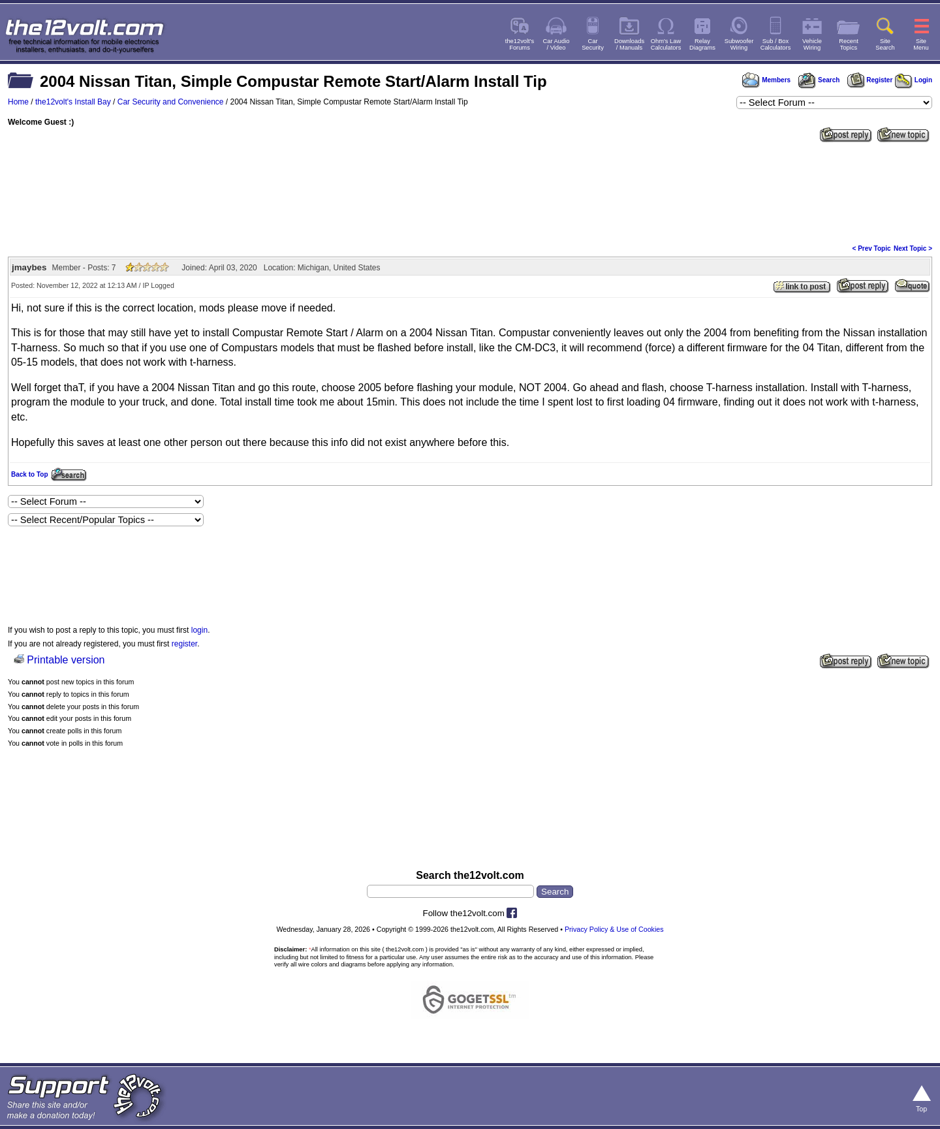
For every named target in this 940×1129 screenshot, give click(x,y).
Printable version (65, 659)
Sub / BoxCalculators (775, 44)
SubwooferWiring (739, 44)
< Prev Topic (872, 248)
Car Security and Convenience (171, 101)
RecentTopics (848, 44)
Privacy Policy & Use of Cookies (614, 929)
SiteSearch (885, 44)
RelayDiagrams (702, 44)
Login (913, 80)
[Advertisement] (470, 192)
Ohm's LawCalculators (666, 44)
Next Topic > (913, 248)
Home (18, 101)
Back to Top (29, 474)
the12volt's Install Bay (73, 101)
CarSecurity (593, 44)
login (199, 630)
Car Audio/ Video (556, 44)
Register (870, 80)
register (184, 643)
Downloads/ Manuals (629, 44)
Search (818, 80)
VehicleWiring (812, 44)
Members (766, 80)
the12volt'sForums (519, 44)
